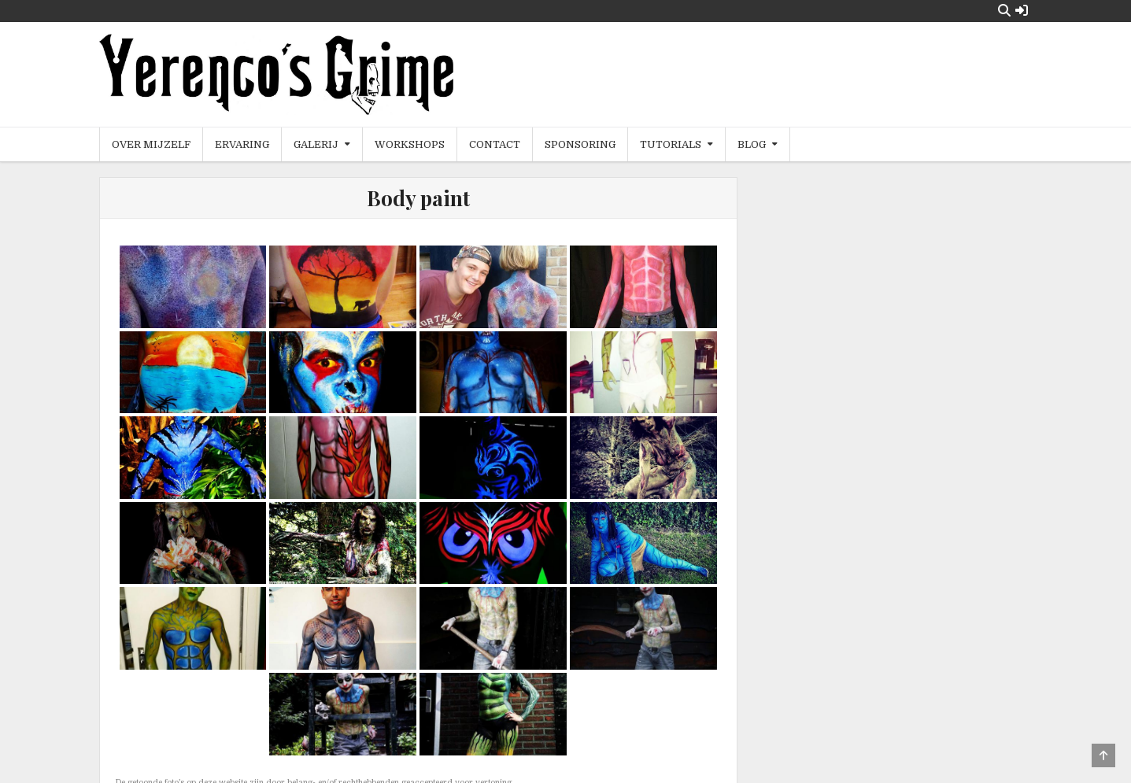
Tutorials (670, 144)
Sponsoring (580, 144)
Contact (494, 144)
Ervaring (242, 144)
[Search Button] (1004, 10)
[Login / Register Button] (1021, 10)
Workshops (410, 144)
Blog (751, 144)
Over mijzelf (151, 144)
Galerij (316, 144)
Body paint (418, 198)
